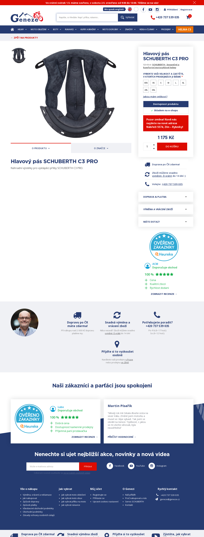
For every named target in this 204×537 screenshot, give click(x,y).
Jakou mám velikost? (155, 96)
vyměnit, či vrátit (162, 175)
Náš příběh (130, 468)
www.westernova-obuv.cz (79, 528)
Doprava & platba (165, 196)
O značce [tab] (101, 148)
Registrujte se (99, 468)
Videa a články (148, 29)
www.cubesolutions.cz (110, 525)
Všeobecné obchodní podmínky (38, 482)
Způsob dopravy (31, 475)
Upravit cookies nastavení (105, 475)
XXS (146, 82)
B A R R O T (79, 525)
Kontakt (129, 478)
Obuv (176, 514)
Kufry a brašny (90, 29)
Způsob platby (30, 478)
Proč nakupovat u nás (136, 472)
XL (183, 82)
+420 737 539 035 (172, 184)
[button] (188, 17)
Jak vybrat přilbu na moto (73, 475)
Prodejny (167, 29)
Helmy (22, 29)
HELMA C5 (184, 29)
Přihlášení (171, 9)
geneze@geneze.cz (170, 473)
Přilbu (166, 511)
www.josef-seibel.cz (54, 528)
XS (153, 82)
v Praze (186, 330)
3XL (153, 90)
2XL (146, 90)
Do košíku (172, 146)
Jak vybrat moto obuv (71, 472)
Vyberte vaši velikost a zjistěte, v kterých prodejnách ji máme (163, 75)
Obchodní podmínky (33, 485)
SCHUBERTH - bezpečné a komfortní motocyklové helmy (161, 66)
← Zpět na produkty (24, 37)
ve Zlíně (182, 333)
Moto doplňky (112, 29)
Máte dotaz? (165, 221)
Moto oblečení (40, 29)
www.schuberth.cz (33, 528)
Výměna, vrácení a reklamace (37, 468)
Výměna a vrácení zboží (165, 209)
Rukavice (71, 29)
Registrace (186, 9)
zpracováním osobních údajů (76, 447)
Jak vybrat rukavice (70, 478)
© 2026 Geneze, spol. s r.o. (24, 525)
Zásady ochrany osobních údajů (39, 489)
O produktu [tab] (41, 148)
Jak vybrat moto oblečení (73, 468)
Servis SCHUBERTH (134, 475)
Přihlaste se (99, 472)
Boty (57, 29)
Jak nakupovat (30, 472)
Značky (130, 29)
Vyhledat (127, 17)
